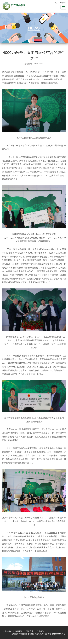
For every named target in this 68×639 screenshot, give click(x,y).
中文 (55, 3)
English (63, 3)
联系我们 (40, 631)
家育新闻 (18, 631)
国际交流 (29, 631)
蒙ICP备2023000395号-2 (55, 634)
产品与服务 (7, 631)
